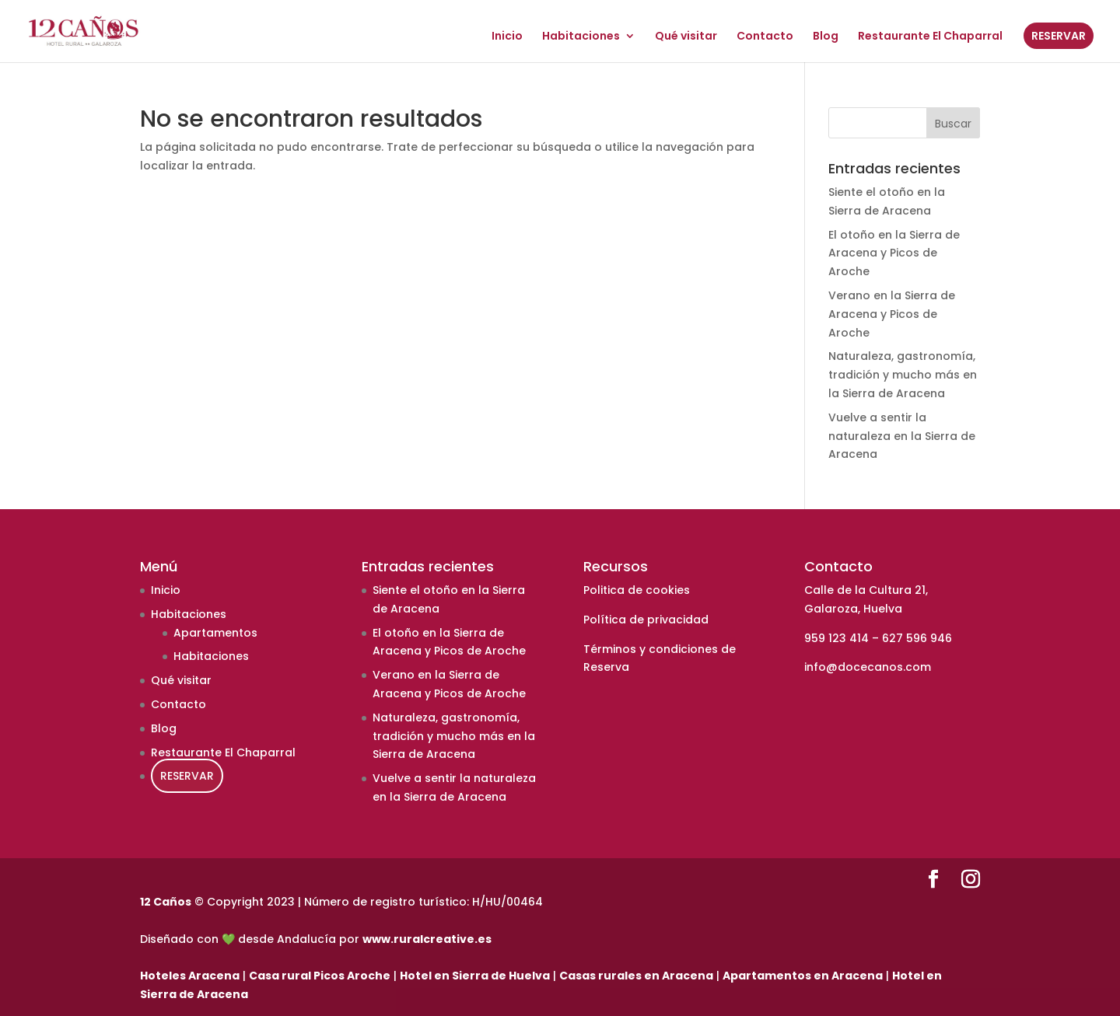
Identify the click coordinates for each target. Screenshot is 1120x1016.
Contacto (765, 37)
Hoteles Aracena (190, 975)
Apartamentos (215, 633)
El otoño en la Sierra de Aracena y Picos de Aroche (894, 253)
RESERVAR (1058, 36)
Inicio (507, 37)
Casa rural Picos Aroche (319, 975)
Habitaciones (581, 37)
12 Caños (165, 902)
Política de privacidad (646, 619)
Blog (825, 37)
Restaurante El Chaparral (930, 37)
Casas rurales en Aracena (636, 975)
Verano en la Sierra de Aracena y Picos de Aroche (891, 314)
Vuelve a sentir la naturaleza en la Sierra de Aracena (901, 436)
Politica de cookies (636, 590)
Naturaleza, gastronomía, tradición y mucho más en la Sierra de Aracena (902, 374)
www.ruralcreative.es (427, 939)
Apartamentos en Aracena (803, 975)
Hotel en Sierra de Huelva (475, 975)
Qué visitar (686, 37)
